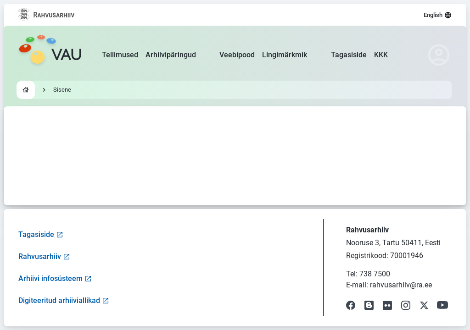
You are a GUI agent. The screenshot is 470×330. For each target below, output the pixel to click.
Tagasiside (349, 54)
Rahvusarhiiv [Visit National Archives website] (44, 256)
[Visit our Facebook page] (350, 305)
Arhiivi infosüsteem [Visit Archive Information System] (55, 278)
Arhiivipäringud (170, 54)
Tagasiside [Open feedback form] (40, 234)
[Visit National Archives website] (46, 14)
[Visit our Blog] (369, 305)
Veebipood (237, 54)
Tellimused (120, 54)
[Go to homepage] (50, 55)
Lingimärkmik (284, 54)
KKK (381, 54)
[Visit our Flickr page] (387, 305)
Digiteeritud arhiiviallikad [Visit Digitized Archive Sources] (63, 300)
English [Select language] (438, 15)
